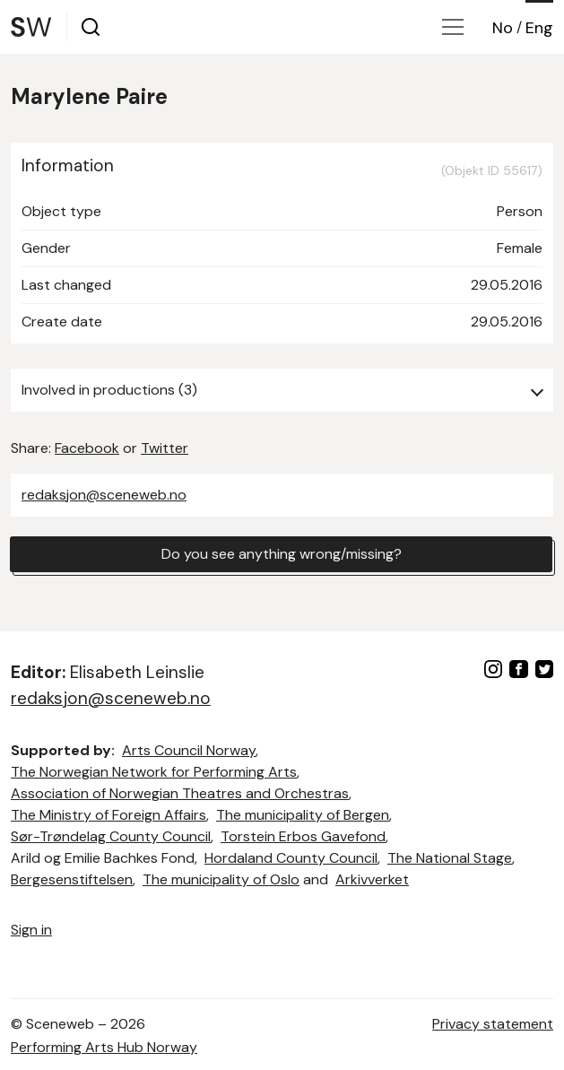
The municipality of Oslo (221, 879)
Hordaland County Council (290, 857)
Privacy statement (492, 1023)
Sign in (31, 929)
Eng (539, 28)
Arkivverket (372, 879)
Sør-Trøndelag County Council (111, 836)
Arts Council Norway (189, 750)
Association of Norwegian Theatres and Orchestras (180, 793)
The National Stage (449, 857)
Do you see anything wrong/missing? (281, 553)
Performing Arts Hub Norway (104, 1047)
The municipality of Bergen (302, 814)
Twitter (164, 448)
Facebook (87, 448)
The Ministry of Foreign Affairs (108, 814)
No (502, 28)
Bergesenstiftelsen (72, 879)
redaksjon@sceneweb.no (104, 494)
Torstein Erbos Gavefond (303, 836)
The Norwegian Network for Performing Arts (154, 771)
